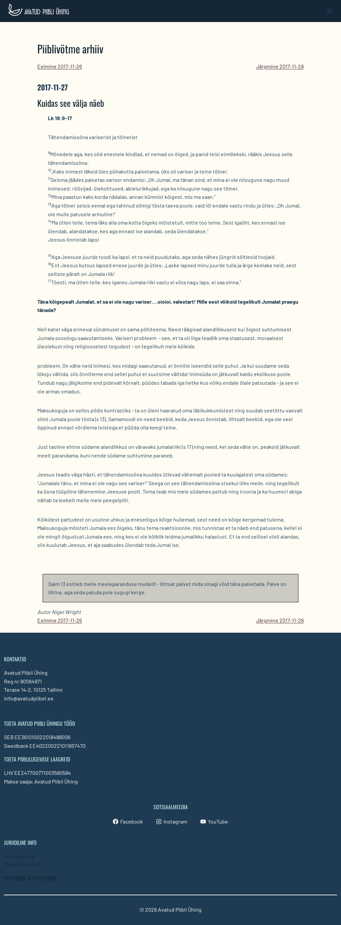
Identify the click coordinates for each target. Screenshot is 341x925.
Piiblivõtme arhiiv (70, 48)
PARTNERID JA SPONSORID (30, 878)
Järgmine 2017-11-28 (280, 66)
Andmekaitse (19, 856)
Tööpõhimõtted (22, 864)
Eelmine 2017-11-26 (59, 66)
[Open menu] (329, 11)
